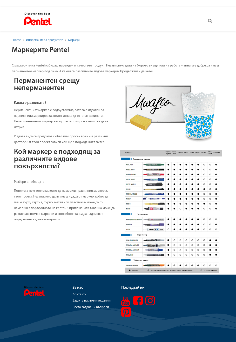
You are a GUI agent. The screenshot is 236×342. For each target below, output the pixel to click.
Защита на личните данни (92, 301)
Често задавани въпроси (91, 307)
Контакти (80, 294)
